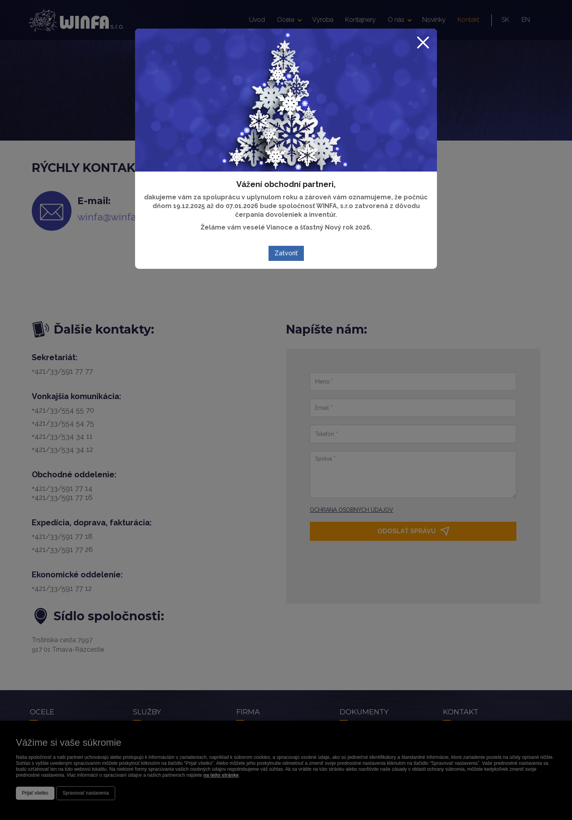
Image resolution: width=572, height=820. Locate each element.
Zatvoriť (286, 253)
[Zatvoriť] (425, 40)
